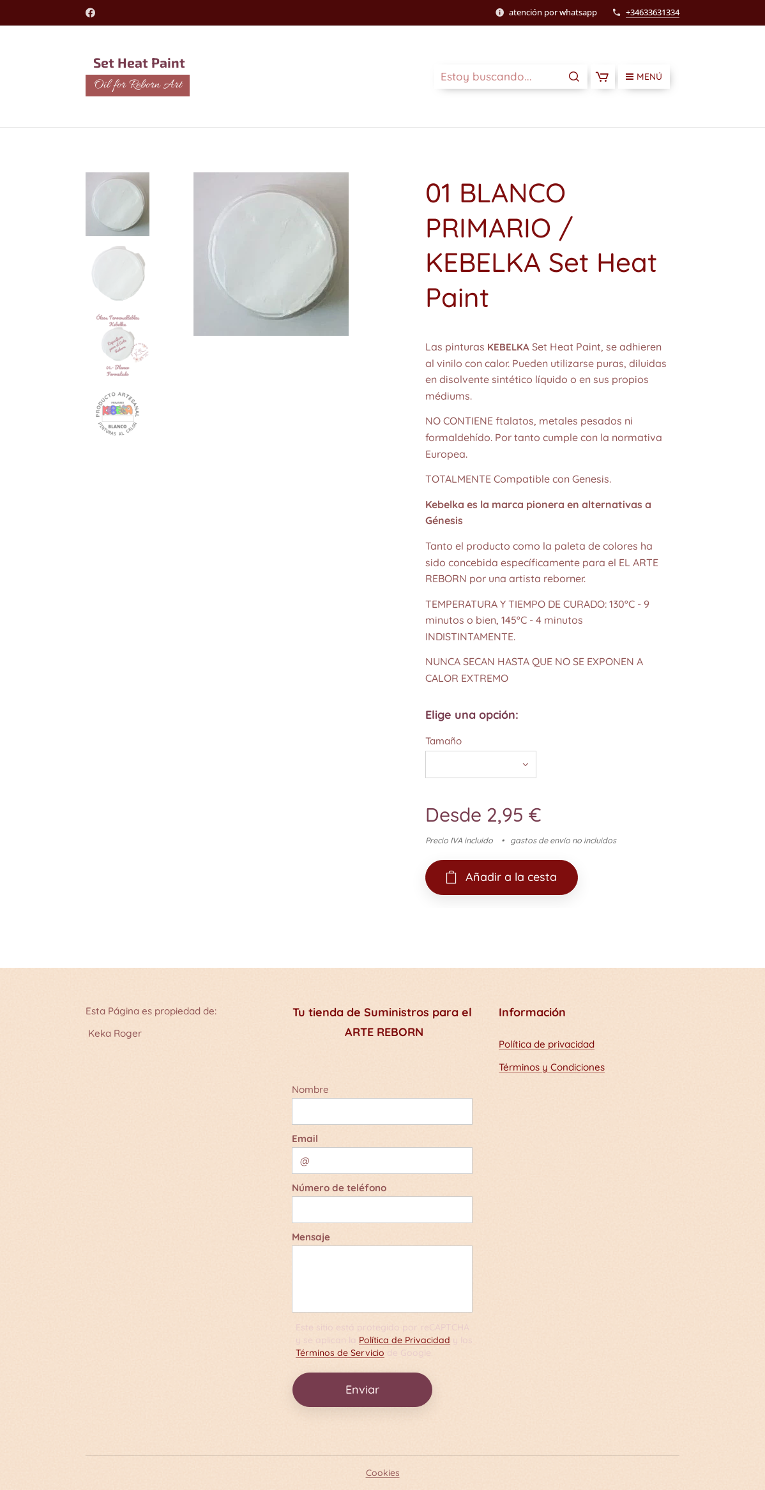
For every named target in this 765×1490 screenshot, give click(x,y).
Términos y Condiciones (552, 1067)
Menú (644, 76)
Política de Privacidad (404, 1340)
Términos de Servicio (340, 1352)
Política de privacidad (547, 1045)
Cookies (383, 1473)
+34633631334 (652, 12)
